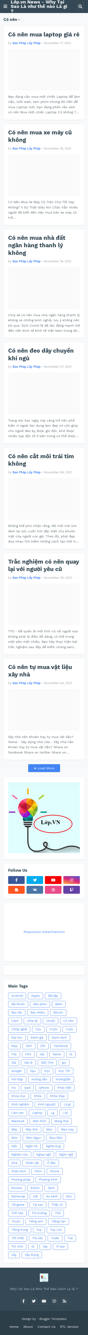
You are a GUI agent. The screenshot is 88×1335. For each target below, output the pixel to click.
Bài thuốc (18, 1004)
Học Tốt (64, 1071)
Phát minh (18, 1171)
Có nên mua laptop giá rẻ (43, 34)
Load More (45, 768)
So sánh (52, 1196)
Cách (15, 1021)
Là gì (67, 1104)
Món (14, 1138)
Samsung (18, 1196)
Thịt (58, 1213)
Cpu (38, 1029)
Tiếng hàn (58, 1221)
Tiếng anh (36, 1221)
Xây (14, 1255)
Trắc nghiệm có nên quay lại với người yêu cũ (43, 565)
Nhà (14, 1163)
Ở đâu (51, 1163)
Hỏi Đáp (17, 1079)
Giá (13, 1062)
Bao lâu (16, 1012)
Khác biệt (64, 1087)
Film (28, 1054)
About (28, 1327)
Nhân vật (32, 1163)
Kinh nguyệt (46, 1104)
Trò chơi (17, 1246)
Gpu (33, 1071)
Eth (43, 1046)
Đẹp (14, 1046)
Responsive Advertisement (44, 932)
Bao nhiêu (37, 1012)
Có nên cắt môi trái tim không (41, 460)
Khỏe (38, 1096)
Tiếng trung (19, 1229)
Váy (45, 1246)
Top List (56, 1229)
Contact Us (46, 1327)
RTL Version (69, 1327)
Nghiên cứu (19, 1154)
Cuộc (69, 1029)
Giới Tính (47, 1062)
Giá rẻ (28, 1062)
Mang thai (61, 1121)
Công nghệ (19, 1029)
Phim (38, 1171)
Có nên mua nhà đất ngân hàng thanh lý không (36, 245)
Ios (13, 1087)
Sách (51, 1188)
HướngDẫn (63, 1079)
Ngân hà (31, 1146)
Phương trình (48, 1179)
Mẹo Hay (67, 1129)
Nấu (14, 1146)
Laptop (37, 1112)
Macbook (17, 1121)
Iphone (44, 1087)
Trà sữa (37, 1238)
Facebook (61, 1046)
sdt (35, 1196)
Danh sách (59, 1037)
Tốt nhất (17, 1238)
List (65, 1112)
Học (47, 1071)
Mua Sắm (56, 1138)
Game (57, 1054)
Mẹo (49, 1129)
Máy (14, 1129)
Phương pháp (20, 1179)
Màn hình (39, 1121)
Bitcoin (58, 1012)
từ (32, 1246)
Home (14, 1327)
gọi (64, 1062)
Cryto (54, 1029)
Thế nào (17, 1213)
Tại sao (38, 1204)
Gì (70, 1054)
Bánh (58, 1004)
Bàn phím (40, 1004)
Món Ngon (33, 1138)
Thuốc (15, 1221)
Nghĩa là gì (53, 1146)
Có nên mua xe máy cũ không (40, 136)
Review (16, 1188)
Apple (35, 995)
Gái (42, 1054)
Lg (52, 1112)
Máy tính (32, 1129)
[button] (5, 6)
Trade (55, 1238)
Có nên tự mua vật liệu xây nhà (40, 671)
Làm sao (17, 1112)
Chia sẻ (32, 1021)
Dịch (29, 1046)
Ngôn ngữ (66, 1154)
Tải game (17, 1204)
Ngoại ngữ (43, 1154)
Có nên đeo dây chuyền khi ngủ (41, 354)
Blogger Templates (53, 1319)
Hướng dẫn (39, 1079)
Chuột (50, 1021)
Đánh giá (37, 1037)
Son (69, 1196)
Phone (54, 1171)
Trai (70, 1238)
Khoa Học (18, 1096)
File (14, 1054)
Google (16, 1071)
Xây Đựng (32, 1255)
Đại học (16, 1037)
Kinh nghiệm (20, 1104)
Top (39, 1229)
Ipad (27, 1087)
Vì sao (60, 1246)
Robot (34, 1188)
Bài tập (53, 995)
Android (17, 995)
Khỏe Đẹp (57, 1096)
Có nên (68, 1021)
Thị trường (39, 1213)
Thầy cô (57, 1204)
